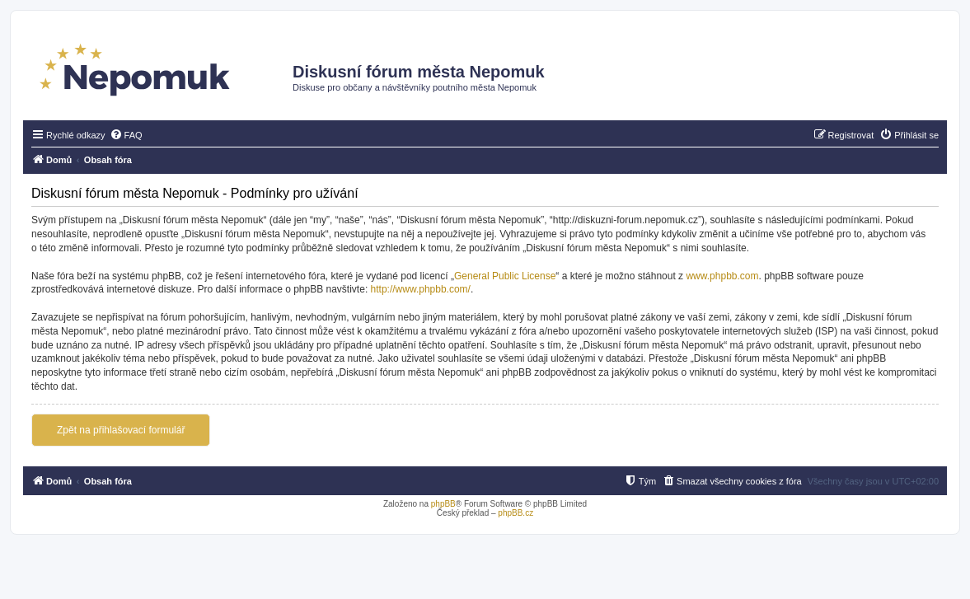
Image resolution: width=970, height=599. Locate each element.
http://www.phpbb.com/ (421, 289)
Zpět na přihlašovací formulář (121, 430)
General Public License (504, 276)
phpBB (443, 503)
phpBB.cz (515, 512)
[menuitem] (126, 135)
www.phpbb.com (722, 276)
